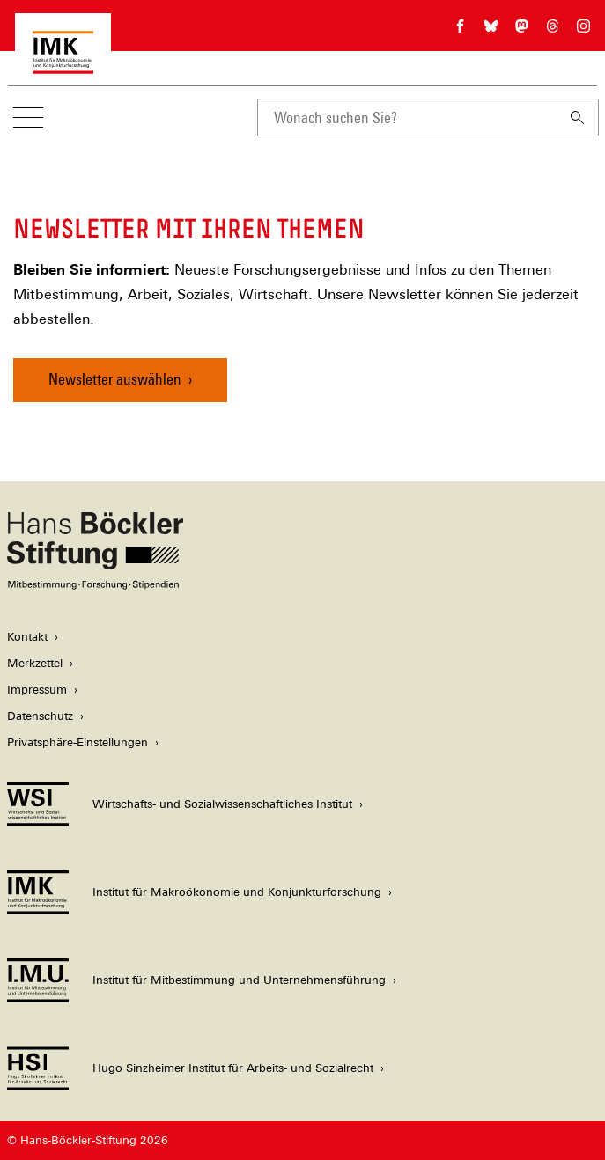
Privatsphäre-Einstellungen (77, 742)
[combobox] (407, 117)
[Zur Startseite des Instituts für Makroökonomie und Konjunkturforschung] (63, 64)
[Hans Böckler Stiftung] (95, 584)
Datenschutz (40, 716)
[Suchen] (578, 117)
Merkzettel (35, 663)
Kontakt (27, 636)
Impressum (37, 689)
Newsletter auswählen (114, 379)
